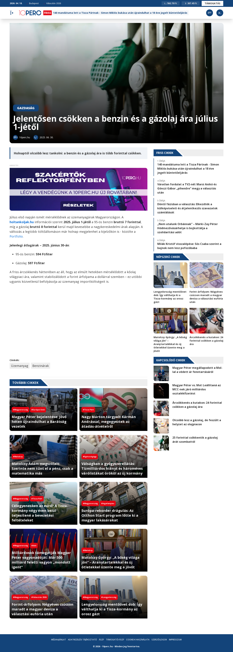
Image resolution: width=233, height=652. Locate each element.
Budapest (33, 3)
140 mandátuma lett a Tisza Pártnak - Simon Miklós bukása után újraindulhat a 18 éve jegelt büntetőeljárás (120, 12)
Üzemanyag (19, 366)
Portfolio (16, 236)
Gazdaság (26, 108)
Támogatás (212, 3)
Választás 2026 (52, 3)
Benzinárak (40, 366)
